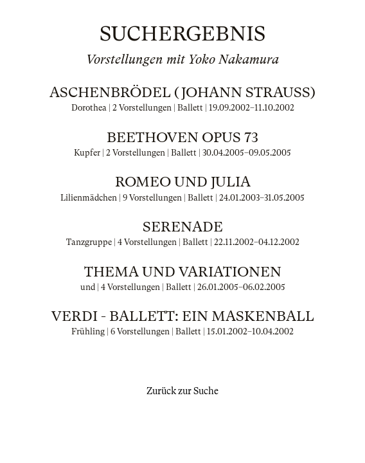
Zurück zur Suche (182, 391)
